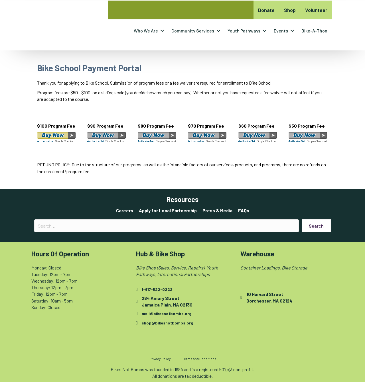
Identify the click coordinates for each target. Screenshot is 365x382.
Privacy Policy (160, 359)
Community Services (192, 30)
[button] (162, 31)
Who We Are (146, 30)
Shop (290, 10)
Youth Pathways (244, 30)
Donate (266, 10)
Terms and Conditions (199, 359)
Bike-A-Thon (314, 30)
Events (281, 30)
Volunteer (316, 10)
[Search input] (166, 225)
